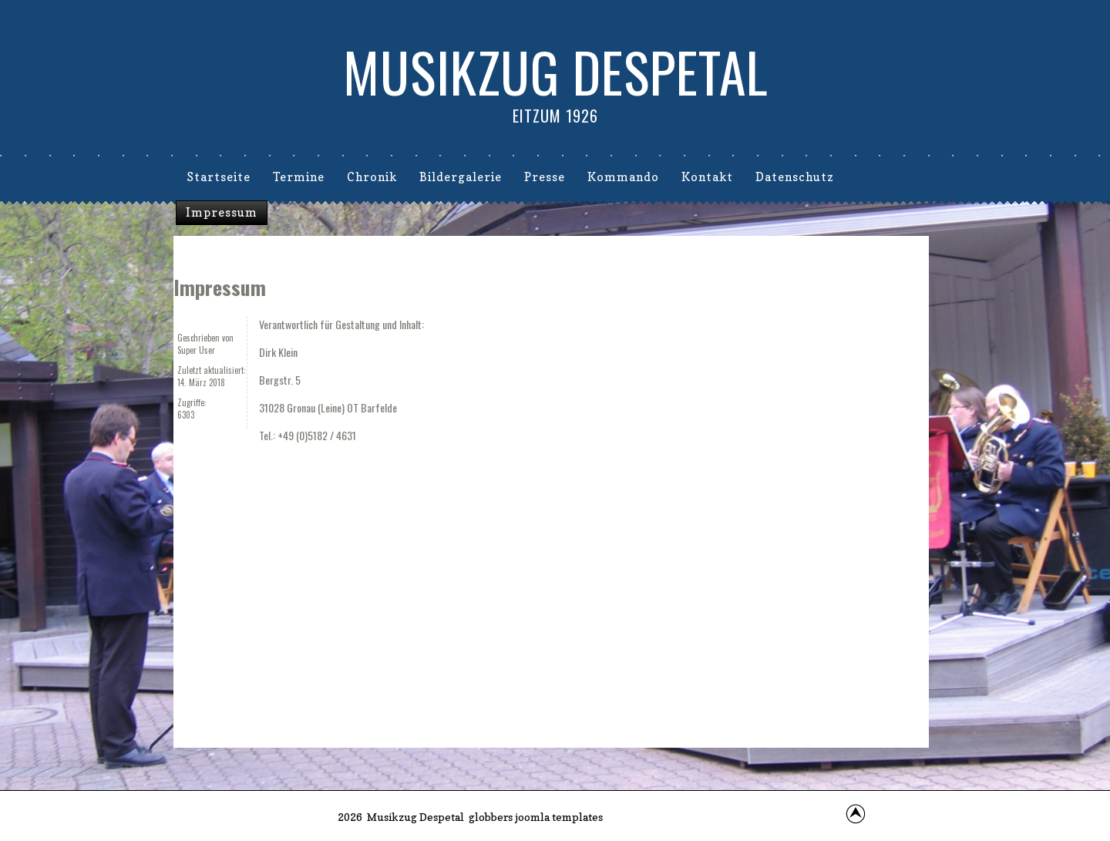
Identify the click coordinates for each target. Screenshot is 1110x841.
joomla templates (559, 816)
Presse (544, 177)
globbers (491, 816)
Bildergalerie (460, 177)
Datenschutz (794, 177)
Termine (299, 177)
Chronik (372, 177)
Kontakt (707, 177)
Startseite (219, 177)
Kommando (623, 177)
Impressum (221, 212)
